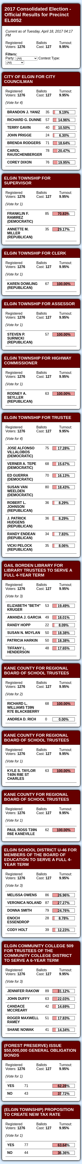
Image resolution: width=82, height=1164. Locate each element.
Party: (10, 58)
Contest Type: (49, 58)
